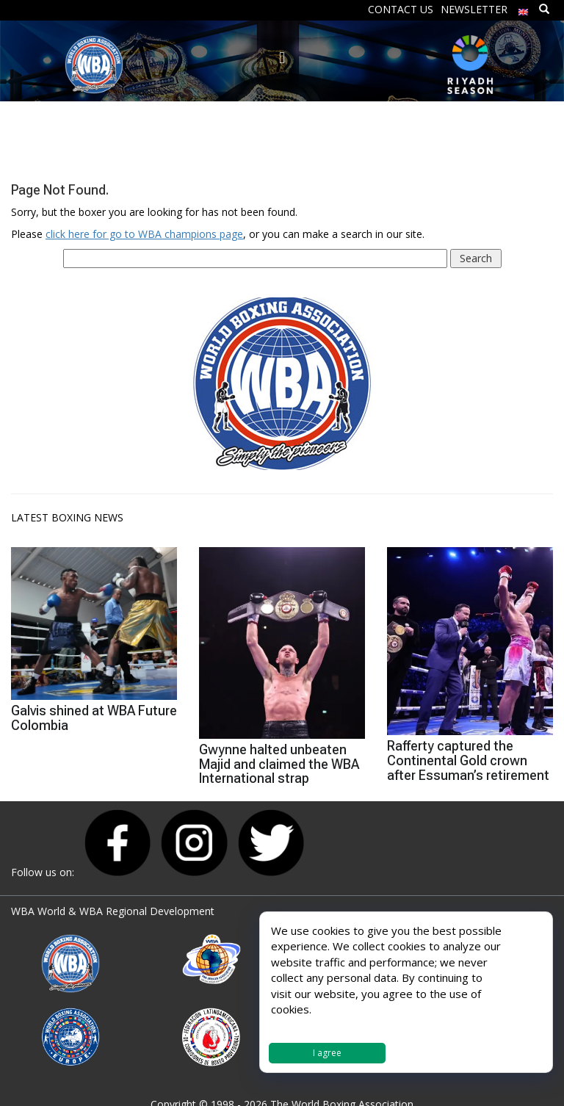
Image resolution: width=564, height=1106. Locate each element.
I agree (327, 1053)
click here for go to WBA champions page (144, 234)
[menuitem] (523, 8)
